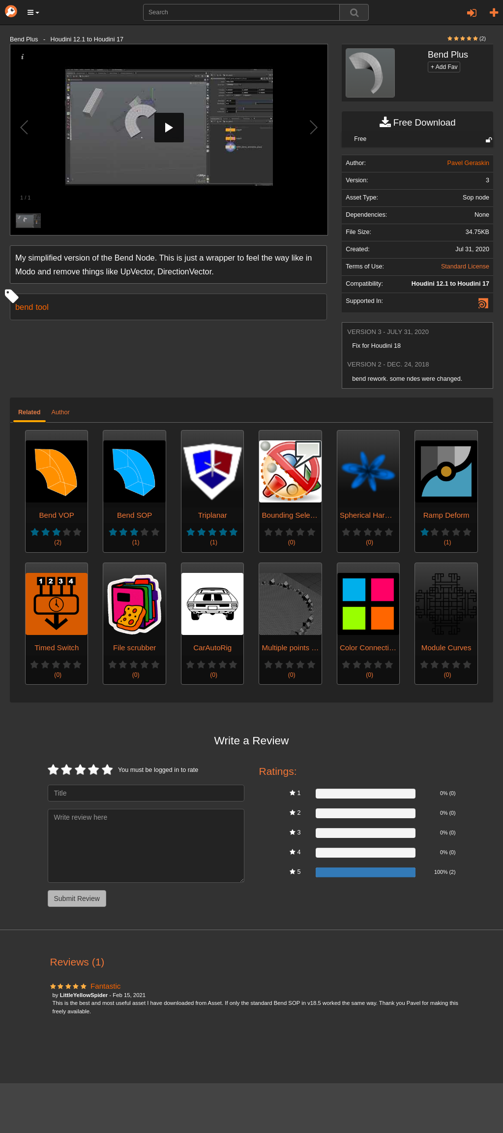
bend (24, 306)
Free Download (418, 122)
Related (29, 412)
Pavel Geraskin (468, 163)
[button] (33, 12)
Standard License (465, 266)
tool (41, 306)
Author (61, 412)
